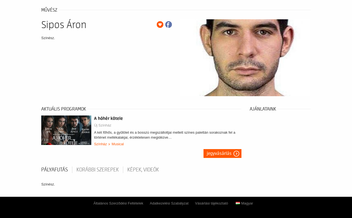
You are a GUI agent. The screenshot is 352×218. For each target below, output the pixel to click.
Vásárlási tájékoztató (211, 203)
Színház (100, 144)
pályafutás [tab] (54, 170)
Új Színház (102, 125)
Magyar (244, 203)
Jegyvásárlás (219, 153)
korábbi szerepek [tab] (97, 170)
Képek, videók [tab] (143, 170)
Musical (118, 144)
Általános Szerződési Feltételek (118, 203)
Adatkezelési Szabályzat (169, 203)
